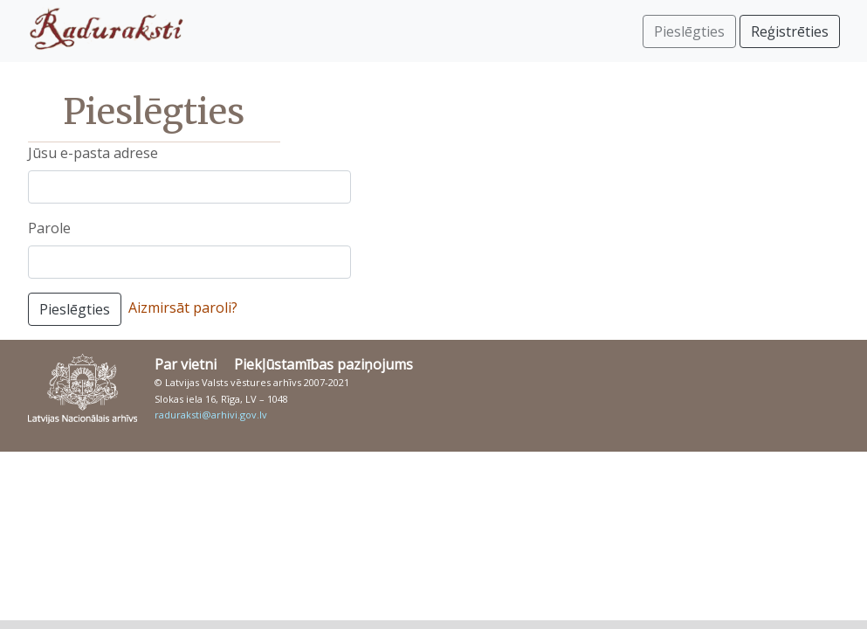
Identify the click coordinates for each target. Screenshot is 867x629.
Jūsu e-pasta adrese (93, 152)
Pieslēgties (74, 309)
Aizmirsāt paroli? (182, 307)
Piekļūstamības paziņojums (323, 364)
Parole (49, 228)
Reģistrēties (790, 31)
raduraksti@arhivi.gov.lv (211, 414)
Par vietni (186, 364)
